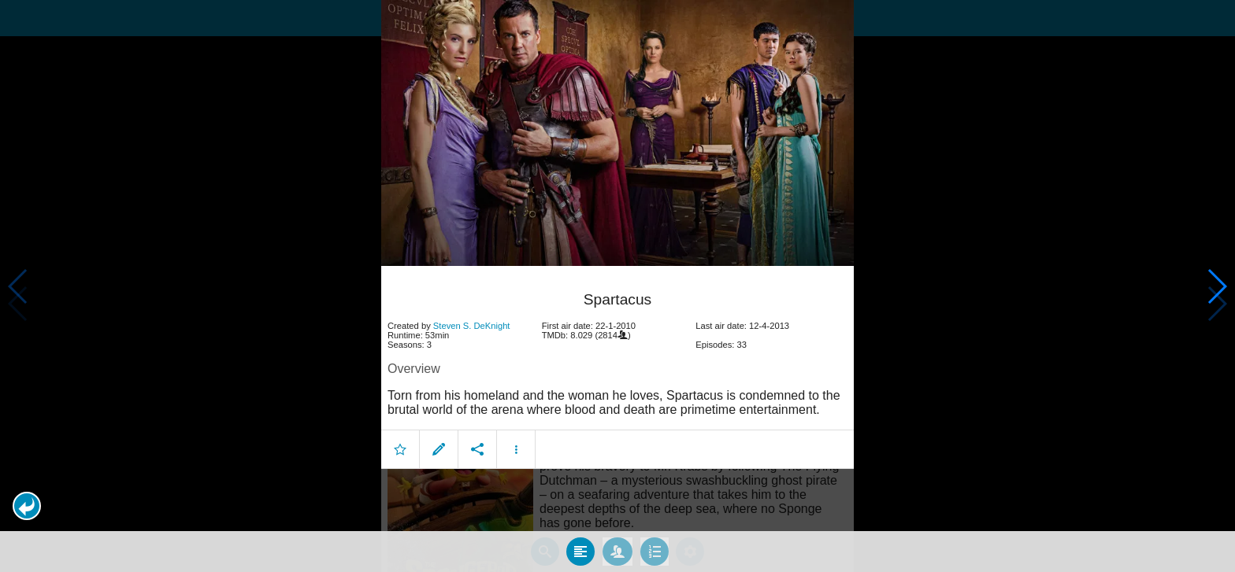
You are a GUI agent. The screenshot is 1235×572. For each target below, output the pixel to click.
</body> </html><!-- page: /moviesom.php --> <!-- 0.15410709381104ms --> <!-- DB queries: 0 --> (617, 286)
